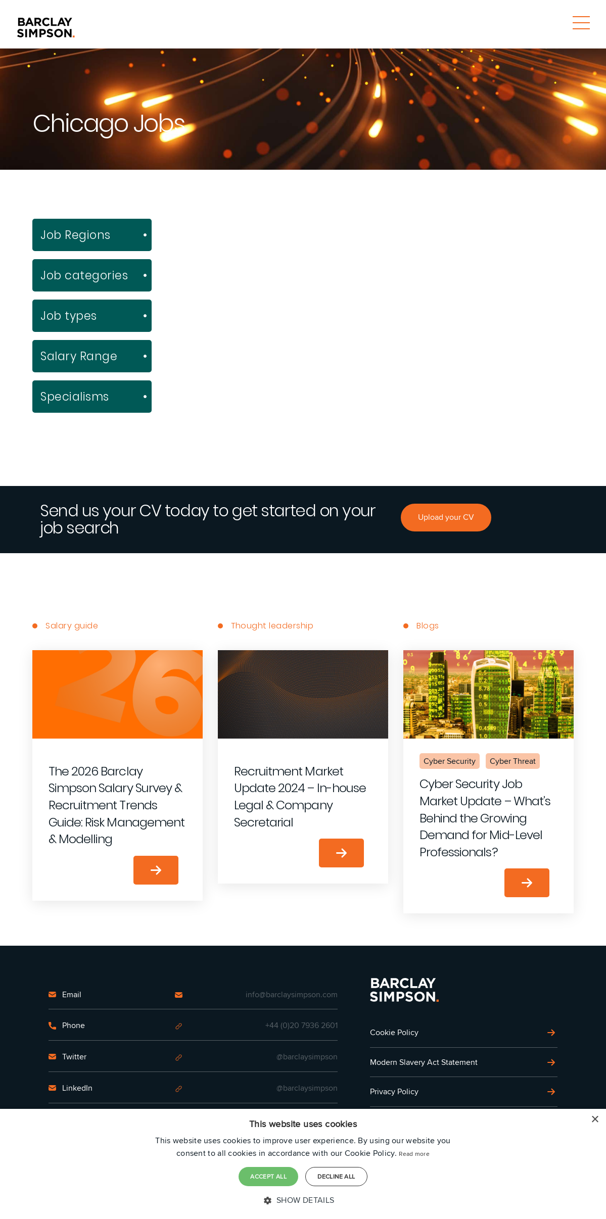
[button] (302, 1200)
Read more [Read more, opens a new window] (414, 1153)
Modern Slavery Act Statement (424, 1062)
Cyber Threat (513, 761)
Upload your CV (446, 517)
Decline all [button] (336, 1176)
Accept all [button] (268, 1176)
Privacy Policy (394, 1091)
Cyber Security (450, 761)
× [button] (594, 1120)
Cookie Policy (394, 1032)
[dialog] (303, 1164)
